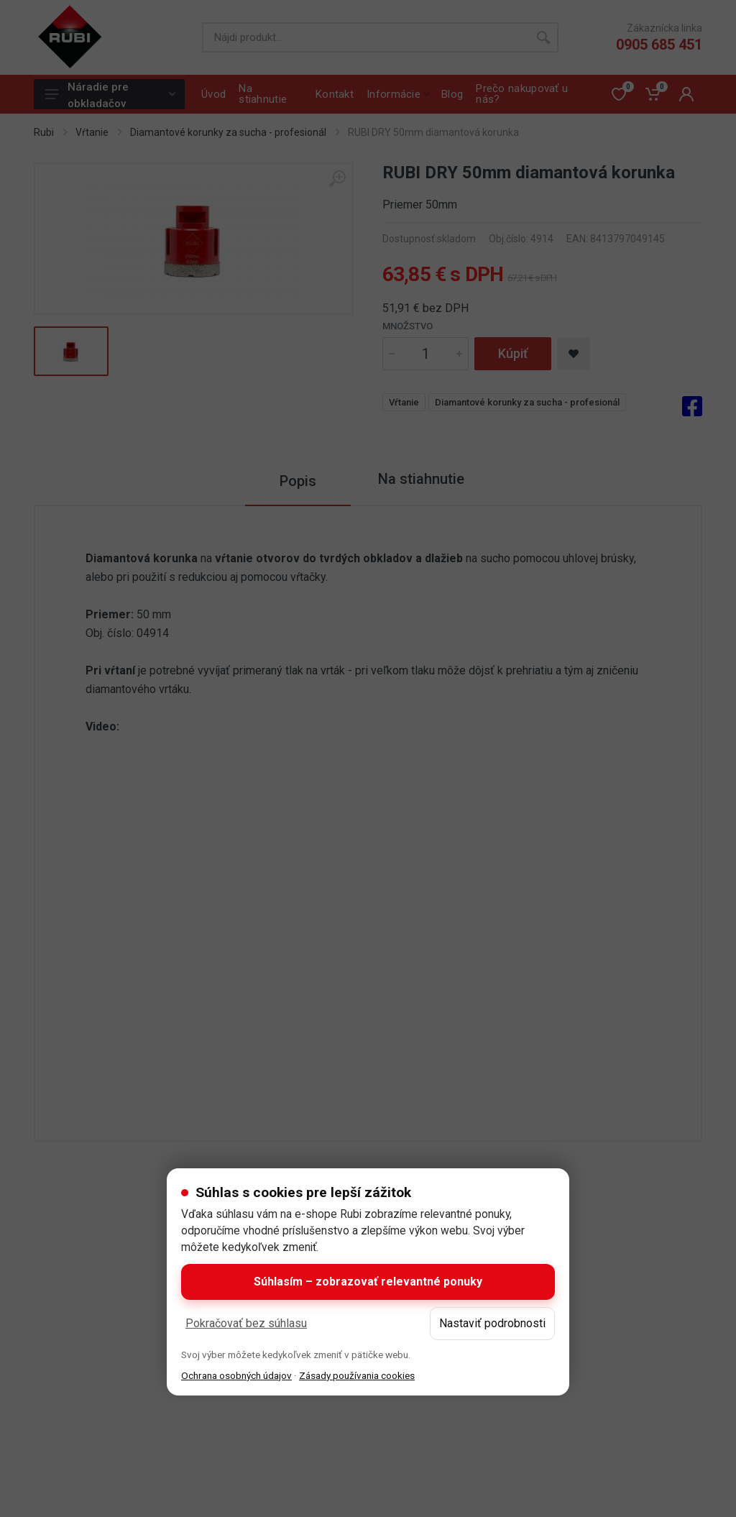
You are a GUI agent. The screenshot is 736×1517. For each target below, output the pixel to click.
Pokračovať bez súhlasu (246, 1323)
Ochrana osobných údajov (236, 1375)
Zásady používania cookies (357, 1375)
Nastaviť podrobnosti (492, 1323)
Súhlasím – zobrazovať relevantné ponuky (368, 1281)
